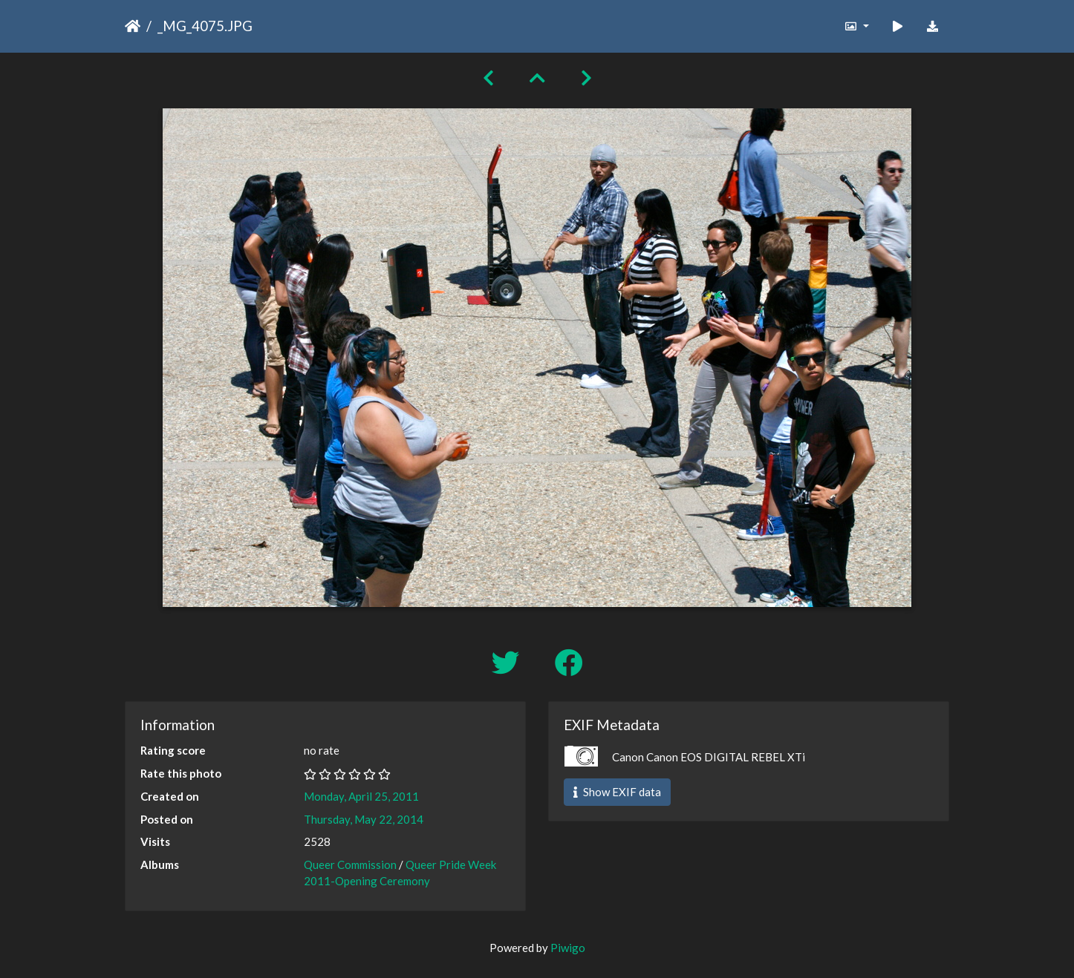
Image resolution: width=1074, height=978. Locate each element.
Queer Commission (350, 864)
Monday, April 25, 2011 (361, 796)
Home (132, 26)
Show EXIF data (617, 791)
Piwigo (567, 947)
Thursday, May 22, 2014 (363, 819)
